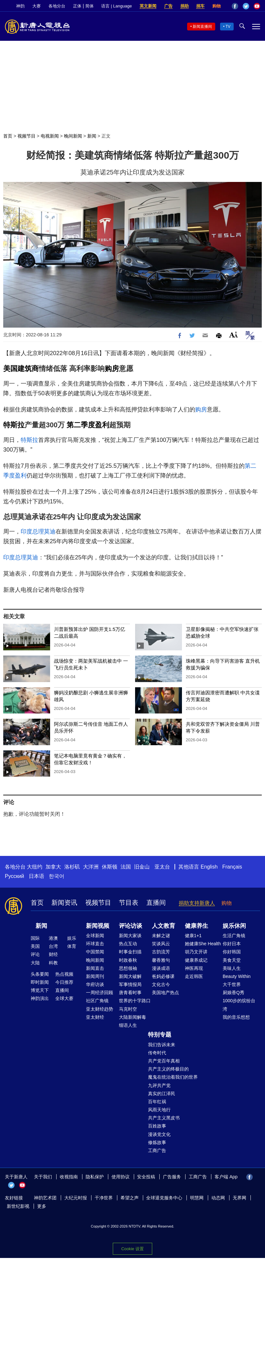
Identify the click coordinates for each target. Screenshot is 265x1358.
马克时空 (128, 1009)
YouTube (257, 6)
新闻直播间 (202, 26)
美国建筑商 (21, 369)
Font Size (233, 334)
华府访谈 (95, 984)
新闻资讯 (64, 902)
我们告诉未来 (161, 1044)
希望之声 (130, 1197)
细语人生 (128, 1025)
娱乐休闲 (234, 926)
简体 (89, 6)
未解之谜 (161, 935)
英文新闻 (148, 6)
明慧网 (197, 1197)
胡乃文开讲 (196, 951)
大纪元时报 (75, 1197)
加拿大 (53, 867)
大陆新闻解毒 (132, 1017)
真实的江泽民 (161, 1093)
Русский (14, 876)
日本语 (36, 876)
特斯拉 (14, 425)
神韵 (20, 6)
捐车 (200, 6)
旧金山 (142, 867)
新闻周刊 (95, 976)
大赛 (36, 6)
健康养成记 (196, 960)
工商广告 (157, 1150)
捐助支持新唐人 (197, 903)
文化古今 (161, 984)
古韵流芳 (161, 951)
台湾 (53, 946)
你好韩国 (232, 951)
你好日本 (232, 943)
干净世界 (104, 1197)
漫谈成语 (161, 968)
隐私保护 (95, 1176)
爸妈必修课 (163, 976)
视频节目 (26, 136)
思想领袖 (128, 968)
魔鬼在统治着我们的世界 (173, 1077)
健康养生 (196, 926)
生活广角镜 (234, 935)
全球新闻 (95, 935)
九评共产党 (159, 1085)
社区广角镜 (97, 1000)
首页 (7, 136)
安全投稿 (146, 1176)
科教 (53, 962)
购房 (112, 369)
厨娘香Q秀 (233, 992)
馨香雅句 (161, 960)
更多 (41, 1206)
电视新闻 (50, 136)
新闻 (91, 136)
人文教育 (163, 926)
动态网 (218, 1197)
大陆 (35, 962)
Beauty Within (236, 976)
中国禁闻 (95, 951)
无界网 (239, 1197)
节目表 (128, 902)
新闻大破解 (130, 976)
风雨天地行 (159, 1109)
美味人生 (232, 968)
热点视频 (64, 974)
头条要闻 (40, 974)
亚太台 (162, 867)
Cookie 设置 (132, 1248)
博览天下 (40, 990)
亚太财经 (95, 1017)
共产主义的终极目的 (168, 1069)
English (209, 867)
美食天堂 (232, 960)
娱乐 (71, 938)
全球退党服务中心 (164, 1197)
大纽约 (34, 867)
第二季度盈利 (88, 425)
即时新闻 (40, 982)
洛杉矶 (72, 867)
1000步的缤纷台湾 (239, 1004)
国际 (35, 938)
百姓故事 (157, 1125)
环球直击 (95, 943)
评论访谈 (130, 926)
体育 (71, 946)
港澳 (53, 938)
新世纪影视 (18, 1206)
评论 (35, 954)
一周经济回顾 (99, 992)
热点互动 (128, 943)
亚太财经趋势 (99, 1009)
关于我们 (43, 1176)
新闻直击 (95, 968)
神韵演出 (40, 998)
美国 (35, 946)
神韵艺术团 (45, 1197)
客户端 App (226, 1176)
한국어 (56, 876)
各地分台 (56, 6)
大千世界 (232, 984)
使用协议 (120, 1176)
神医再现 (194, 968)
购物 (216, 6)
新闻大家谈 (130, 935)
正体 (77, 6)
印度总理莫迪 (38, 531)
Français (232, 867)
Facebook (235, 6)
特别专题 (159, 1034)
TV (228, 26)
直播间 (156, 902)
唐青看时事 (130, 992)
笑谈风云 (161, 943)
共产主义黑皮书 (164, 1117)
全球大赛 (64, 998)
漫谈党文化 (159, 1134)
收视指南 (69, 1176)
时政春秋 (128, 960)
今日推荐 (64, 982)
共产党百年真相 (164, 1060)
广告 (168, 6)
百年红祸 (157, 1101)
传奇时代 (157, 1052)
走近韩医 (194, 976)
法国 (126, 867)
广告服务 (172, 1176)
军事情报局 (130, 984)
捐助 (184, 6)
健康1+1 (193, 935)
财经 (53, 954)
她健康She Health (203, 943)
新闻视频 (97, 926)
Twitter (246, 6)
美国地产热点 (165, 992)
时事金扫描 (130, 951)
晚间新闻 (73, 136)
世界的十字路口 (135, 1000)
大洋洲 (91, 867)
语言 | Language (116, 6)
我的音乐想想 (236, 1017)
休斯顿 (109, 867)
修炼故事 (157, 1142)
